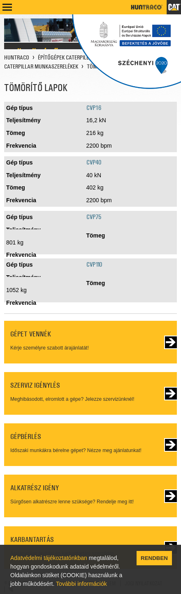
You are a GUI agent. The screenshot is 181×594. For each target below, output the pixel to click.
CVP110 (94, 264)
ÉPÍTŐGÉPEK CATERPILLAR (66, 57)
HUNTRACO (16, 57)
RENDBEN (154, 558)
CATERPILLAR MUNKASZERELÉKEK (41, 66)
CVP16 (93, 108)
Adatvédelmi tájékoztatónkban (48, 558)
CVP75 (93, 217)
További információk (81, 583)
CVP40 (93, 162)
